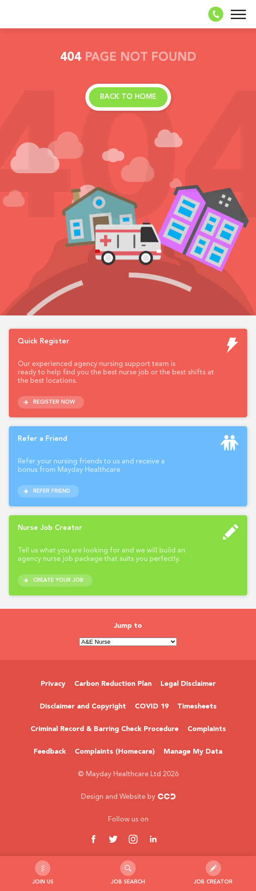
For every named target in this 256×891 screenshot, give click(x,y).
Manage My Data (193, 751)
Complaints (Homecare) (115, 751)
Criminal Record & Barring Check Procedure (105, 729)
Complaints (206, 729)
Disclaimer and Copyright (83, 706)
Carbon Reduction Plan (113, 684)
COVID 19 (151, 706)
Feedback (50, 751)
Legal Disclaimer (188, 684)
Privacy (53, 684)
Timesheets (197, 706)
